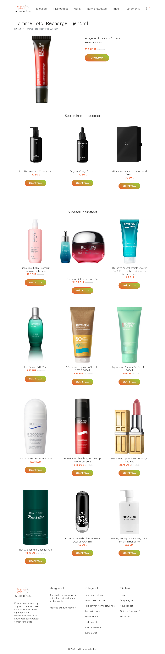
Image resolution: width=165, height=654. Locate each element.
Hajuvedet (41, 8)
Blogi (116, 8)
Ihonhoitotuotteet (97, 8)
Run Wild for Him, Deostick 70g (35, 549)
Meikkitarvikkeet (93, 627)
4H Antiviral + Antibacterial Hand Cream (129, 173)
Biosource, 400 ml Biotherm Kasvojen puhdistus (35, 269)
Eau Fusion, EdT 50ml (35, 367)
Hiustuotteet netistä (95, 600)
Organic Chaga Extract (82, 171)
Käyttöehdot (126, 605)
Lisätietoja (97, 57)
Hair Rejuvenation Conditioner (35, 171)
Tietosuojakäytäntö (130, 611)
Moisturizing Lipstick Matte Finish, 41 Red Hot (129, 460)
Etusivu (17, 28)
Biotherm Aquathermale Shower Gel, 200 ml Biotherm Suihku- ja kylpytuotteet (129, 271)
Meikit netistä (91, 622)
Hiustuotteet (60, 8)
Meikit (77, 8)
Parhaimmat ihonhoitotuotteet (100, 605)
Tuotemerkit (132, 8)
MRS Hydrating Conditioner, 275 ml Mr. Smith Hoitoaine (129, 540)
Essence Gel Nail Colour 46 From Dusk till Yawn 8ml (82, 540)
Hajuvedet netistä (94, 595)
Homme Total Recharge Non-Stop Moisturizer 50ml (82, 460)
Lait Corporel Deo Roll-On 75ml (35, 458)
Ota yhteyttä (126, 600)
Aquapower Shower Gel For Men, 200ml (129, 369)
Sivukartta (125, 616)
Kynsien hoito (92, 616)
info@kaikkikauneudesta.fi (63, 607)
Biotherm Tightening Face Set (82, 279)
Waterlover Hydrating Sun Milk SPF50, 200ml (82, 369)
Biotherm (115, 38)
